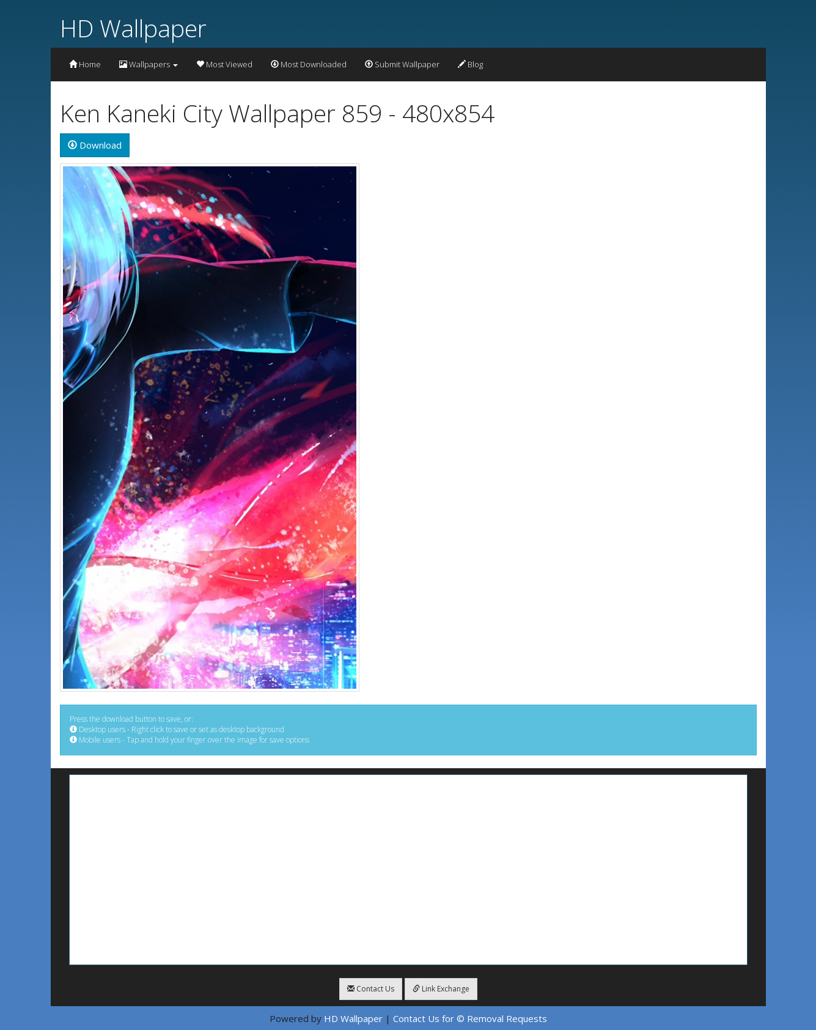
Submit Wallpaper (402, 64)
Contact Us (370, 989)
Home (85, 64)
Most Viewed (224, 64)
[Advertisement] (408, 869)
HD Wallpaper (133, 28)
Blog (470, 64)
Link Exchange (441, 989)
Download (95, 145)
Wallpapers (148, 64)
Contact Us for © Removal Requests (470, 1018)
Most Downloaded (309, 64)
